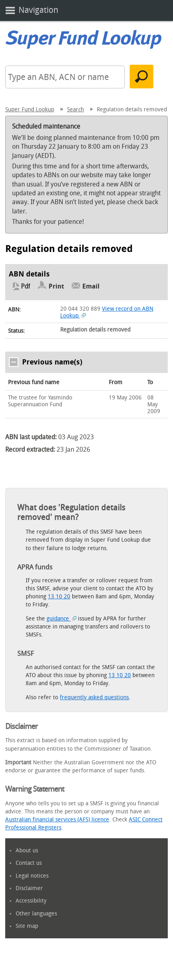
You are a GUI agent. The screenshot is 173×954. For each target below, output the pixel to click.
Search (75, 109)
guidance (61, 618)
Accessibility (31, 900)
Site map (27, 926)
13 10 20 (59, 596)
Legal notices (32, 875)
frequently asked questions (94, 697)
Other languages (36, 913)
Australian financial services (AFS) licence (57, 819)
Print (56, 286)
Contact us (29, 863)
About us (27, 850)
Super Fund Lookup (29, 109)
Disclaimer (29, 888)
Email (91, 286)
